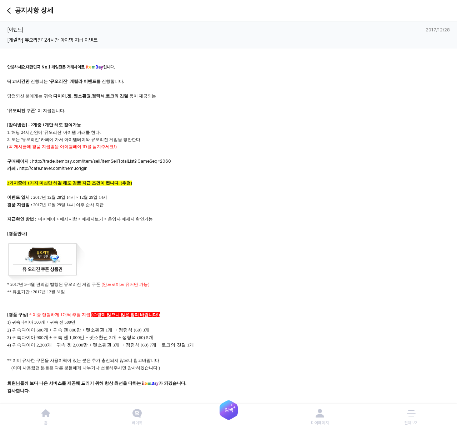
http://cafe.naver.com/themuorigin (53, 168)
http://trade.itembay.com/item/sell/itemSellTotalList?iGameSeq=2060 (101, 161)
